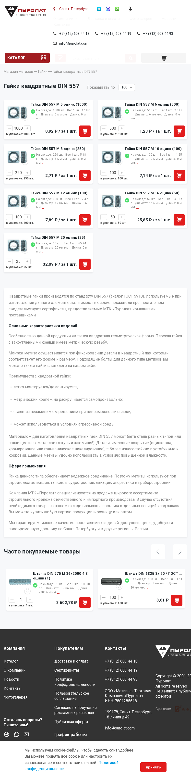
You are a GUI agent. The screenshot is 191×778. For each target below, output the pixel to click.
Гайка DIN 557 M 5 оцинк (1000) (59, 112)
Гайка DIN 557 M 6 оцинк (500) (152, 112)
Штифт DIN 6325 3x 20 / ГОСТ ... (153, 581)
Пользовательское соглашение (71, 696)
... (58, 600)
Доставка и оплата (102, 18)
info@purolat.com (72, 43)
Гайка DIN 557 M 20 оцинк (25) (58, 245)
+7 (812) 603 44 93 (157, 33)
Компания (14, 648)
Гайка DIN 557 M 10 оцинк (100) (153, 156)
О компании (62, 18)
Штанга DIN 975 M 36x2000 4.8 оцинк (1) (60, 583)
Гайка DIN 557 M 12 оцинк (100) (59, 200)
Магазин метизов (18, 79)
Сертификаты (66, 670)
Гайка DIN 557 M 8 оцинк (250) (58, 156)
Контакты (60, 24)
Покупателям (68, 648)
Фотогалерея (140, 18)
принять (152, 767)
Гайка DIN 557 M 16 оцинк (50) (152, 200)
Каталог (17, 58)
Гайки (43, 79)
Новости (168, 18)
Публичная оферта (71, 721)
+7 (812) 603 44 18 (73, 33)
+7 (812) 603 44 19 (115, 33)
